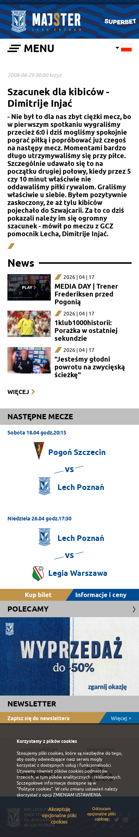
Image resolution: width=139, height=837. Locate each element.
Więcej (18, 391)
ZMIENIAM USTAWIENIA (77, 795)
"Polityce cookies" (35, 789)
